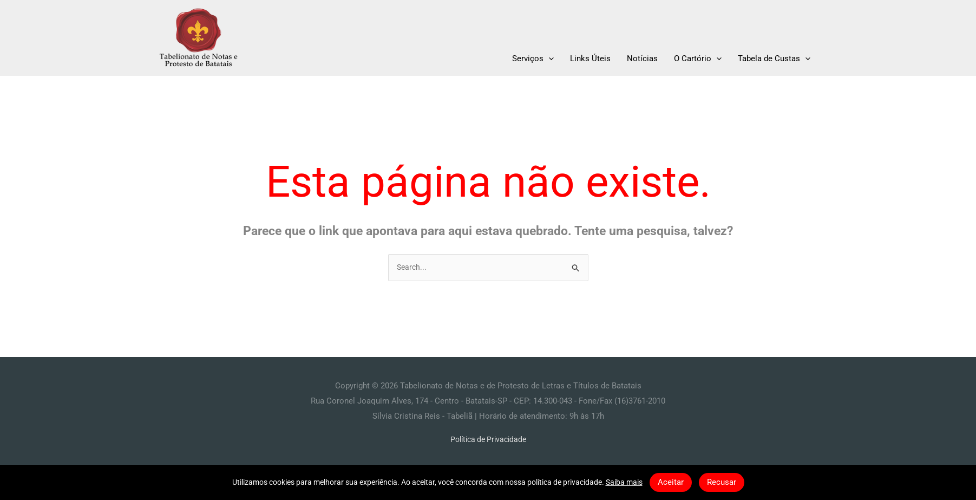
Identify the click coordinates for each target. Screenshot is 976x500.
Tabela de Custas (774, 58)
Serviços (533, 58)
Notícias (642, 58)
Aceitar (671, 482)
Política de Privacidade (488, 440)
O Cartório (698, 58)
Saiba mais (624, 482)
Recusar (721, 482)
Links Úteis (590, 58)
